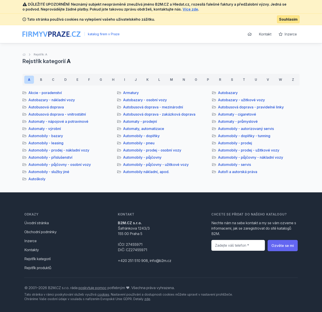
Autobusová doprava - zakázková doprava (159, 114)
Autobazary (228, 92)
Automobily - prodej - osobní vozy (152, 150)
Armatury (131, 92)
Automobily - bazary (45, 136)
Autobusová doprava (46, 107)
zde (147, 299)
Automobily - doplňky (141, 136)
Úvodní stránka (36, 223)
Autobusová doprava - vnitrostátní (57, 114)
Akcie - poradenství (45, 92)
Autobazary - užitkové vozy (241, 100)
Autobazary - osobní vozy (145, 100)
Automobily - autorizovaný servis (246, 128)
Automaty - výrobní (44, 128)
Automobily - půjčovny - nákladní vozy (250, 157)
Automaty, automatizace (143, 128)
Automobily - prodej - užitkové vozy (248, 150)
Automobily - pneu (138, 143)
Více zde (190, 9)
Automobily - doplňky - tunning (244, 136)
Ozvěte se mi (282, 245)
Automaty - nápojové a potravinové (58, 121)
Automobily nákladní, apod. (146, 171)
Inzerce (288, 34)
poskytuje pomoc (92, 288)
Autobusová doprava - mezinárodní (153, 107)
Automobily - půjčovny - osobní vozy (59, 164)
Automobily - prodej (235, 143)
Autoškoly (36, 179)
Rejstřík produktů (37, 268)
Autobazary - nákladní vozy (51, 100)
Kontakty (31, 250)
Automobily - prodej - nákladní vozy (58, 150)
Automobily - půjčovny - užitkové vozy (156, 164)
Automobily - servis (234, 164)
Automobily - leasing (45, 143)
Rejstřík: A (40, 54)
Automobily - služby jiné (48, 171)
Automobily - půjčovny (142, 157)
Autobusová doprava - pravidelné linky (251, 107)
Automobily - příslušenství (50, 157)
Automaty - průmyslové (238, 121)
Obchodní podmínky (40, 232)
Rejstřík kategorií (37, 259)
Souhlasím (288, 19)
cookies (103, 294)
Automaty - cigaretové (237, 114)
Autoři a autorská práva (237, 171)
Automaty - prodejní (140, 121)
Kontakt (265, 34)
